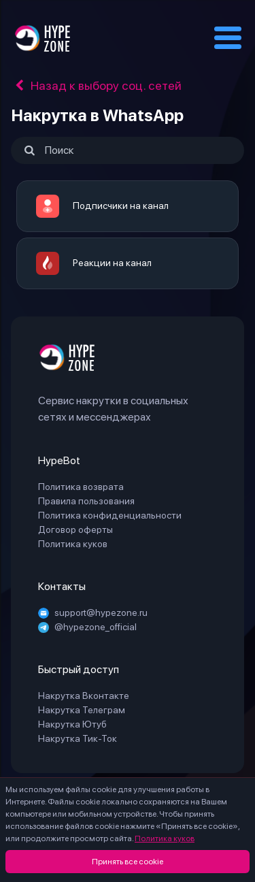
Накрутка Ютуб (72, 724)
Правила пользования (86, 500)
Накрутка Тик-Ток (77, 738)
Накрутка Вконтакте (83, 695)
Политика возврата (81, 486)
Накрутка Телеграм (81, 709)
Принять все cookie (127, 861)
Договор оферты (75, 529)
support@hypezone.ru (93, 612)
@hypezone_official (87, 626)
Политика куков (164, 838)
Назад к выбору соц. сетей (96, 85)
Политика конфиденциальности (110, 515)
